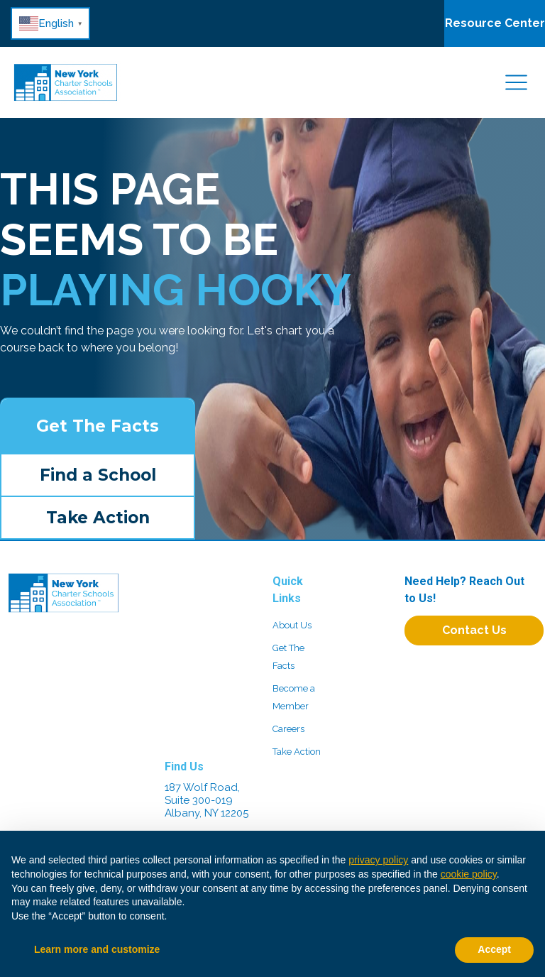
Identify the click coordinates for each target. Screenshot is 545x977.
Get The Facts (97, 426)
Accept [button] (494, 949)
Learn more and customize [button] (97, 949)
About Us (292, 625)
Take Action (98, 518)
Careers (288, 729)
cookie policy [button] (469, 874)
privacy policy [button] (378, 860)
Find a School (98, 475)
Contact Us (474, 630)
